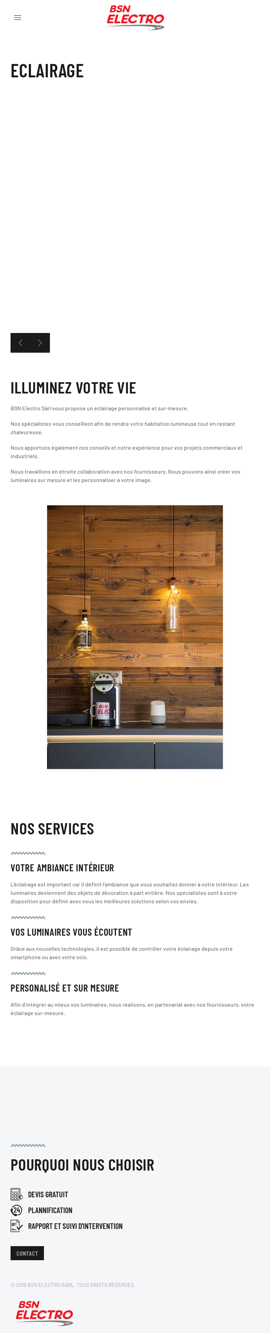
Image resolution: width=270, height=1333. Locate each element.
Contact (27, 1253)
